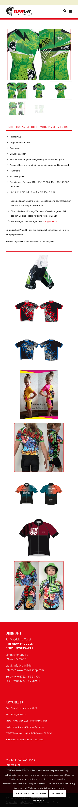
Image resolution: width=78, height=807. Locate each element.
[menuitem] (63, 11)
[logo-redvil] (32, 11)
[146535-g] (39, 311)
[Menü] (70, 11)
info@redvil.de (50, 221)
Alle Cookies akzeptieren (31, 793)
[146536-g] (39, 349)
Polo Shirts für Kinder (16, 714)
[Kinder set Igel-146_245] (39, 394)
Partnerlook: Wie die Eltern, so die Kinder (25, 727)
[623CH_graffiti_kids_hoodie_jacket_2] (39, 585)
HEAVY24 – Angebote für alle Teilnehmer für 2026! (29, 733)
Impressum (13, 765)
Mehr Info (39, 800)
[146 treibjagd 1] (39, 495)
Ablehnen (57, 793)
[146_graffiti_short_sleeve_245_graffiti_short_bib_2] (39, 447)
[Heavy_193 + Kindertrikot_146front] (39, 538)
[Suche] (63, 11)
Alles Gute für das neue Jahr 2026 (21, 708)
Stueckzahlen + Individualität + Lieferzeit (24, 739)
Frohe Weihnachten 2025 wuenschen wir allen (26, 721)
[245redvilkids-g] (39, 272)
